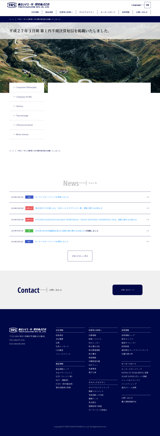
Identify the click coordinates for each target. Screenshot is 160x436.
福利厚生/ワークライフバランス (135, 350)
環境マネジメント (96, 391)
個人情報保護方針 (129, 401)
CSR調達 (59, 350)
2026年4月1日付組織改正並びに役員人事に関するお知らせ (60, 230)
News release (22, 134)
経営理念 (59, 335)
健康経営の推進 (95, 406)
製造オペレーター (129, 342)
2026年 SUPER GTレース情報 (134, 376)
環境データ (93, 398)
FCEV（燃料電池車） (65, 383)
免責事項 (92, 368)
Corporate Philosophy (26, 87)
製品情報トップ (62, 369)
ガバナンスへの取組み (98, 409)
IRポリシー (93, 365)
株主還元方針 (94, 346)
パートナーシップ (129, 383)
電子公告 (92, 372)
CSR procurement (24, 125)
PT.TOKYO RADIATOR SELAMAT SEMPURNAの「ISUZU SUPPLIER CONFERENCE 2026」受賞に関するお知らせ (86, 219)
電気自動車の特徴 (63, 387)
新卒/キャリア (127, 339)
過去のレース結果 (129, 387)
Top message (22, 115)
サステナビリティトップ (99, 387)
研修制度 (125, 346)
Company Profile (24, 96)
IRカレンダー (94, 342)
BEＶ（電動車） (63, 380)
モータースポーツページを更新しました (52, 197)
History (19, 106)
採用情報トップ (128, 335)
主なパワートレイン (64, 372)
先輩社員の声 (127, 353)
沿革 (58, 342)
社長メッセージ (62, 346)
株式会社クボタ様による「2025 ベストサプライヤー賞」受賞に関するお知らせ (68, 208)
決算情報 (92, 335)
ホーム (11, 19)
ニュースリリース (63, 353)
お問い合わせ (127, 397)
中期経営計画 (94, 361)
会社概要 (59, 339)
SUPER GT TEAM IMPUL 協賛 (135, 372)
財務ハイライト (95, 339)
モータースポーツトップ (132, 369)
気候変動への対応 (96, 395)
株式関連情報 (94, 350)
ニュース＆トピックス (131, 380)
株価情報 (92, 357)
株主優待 (92, 353)
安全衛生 (92, 402)
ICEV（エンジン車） (65, 376)
